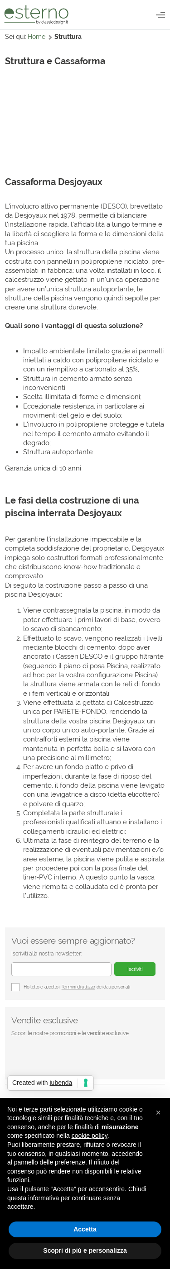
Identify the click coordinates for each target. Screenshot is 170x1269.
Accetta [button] (85, 1229)
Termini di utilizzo (78, 986)
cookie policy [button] (89, 1135)
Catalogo (160, 14)
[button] (158, 1112)
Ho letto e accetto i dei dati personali (70, 987)
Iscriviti (135, 969)
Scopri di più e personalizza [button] (84, 1250)
